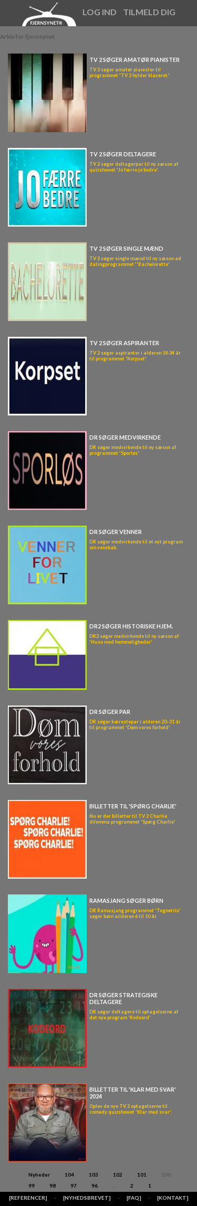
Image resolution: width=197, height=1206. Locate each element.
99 (31, 1185)
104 (69, 1174)
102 (117, 1174)
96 (94, 1185)
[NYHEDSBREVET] (87, 1197)
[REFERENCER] (28, 1197)
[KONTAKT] (173, 1197)
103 (93, 1174)
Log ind (99, 12)
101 (142, 1174)
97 (73, 1185)
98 (52, 1185)
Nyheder (39, 1174)
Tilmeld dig (149, 12)
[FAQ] (134, 1197)
